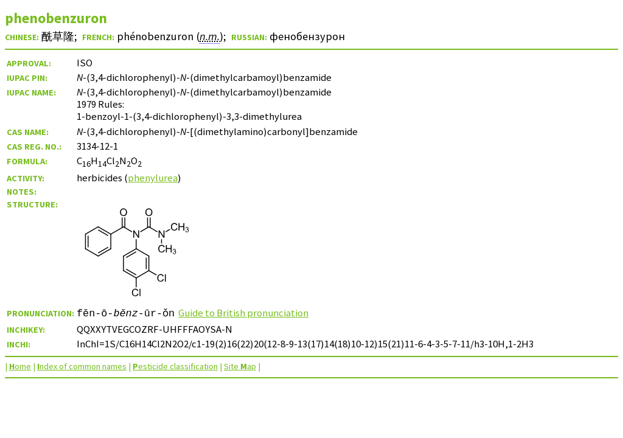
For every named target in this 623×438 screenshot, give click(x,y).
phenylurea (153, 177)
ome (20, 366)
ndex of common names (82, 366)
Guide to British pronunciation (243, 312)
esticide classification (175, 366)
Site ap (240, 366)
